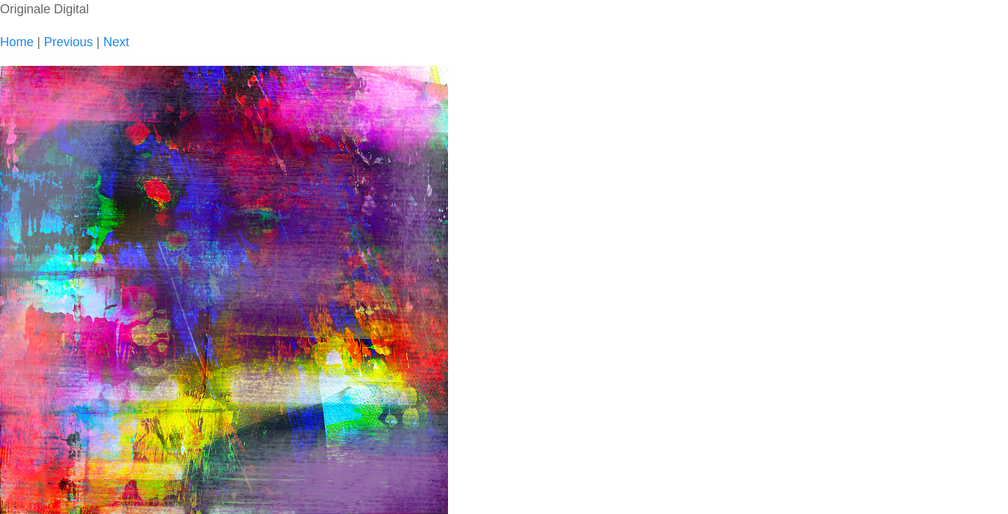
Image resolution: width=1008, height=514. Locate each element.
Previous (68, 42)
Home (17, 42)
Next (116, 42)
